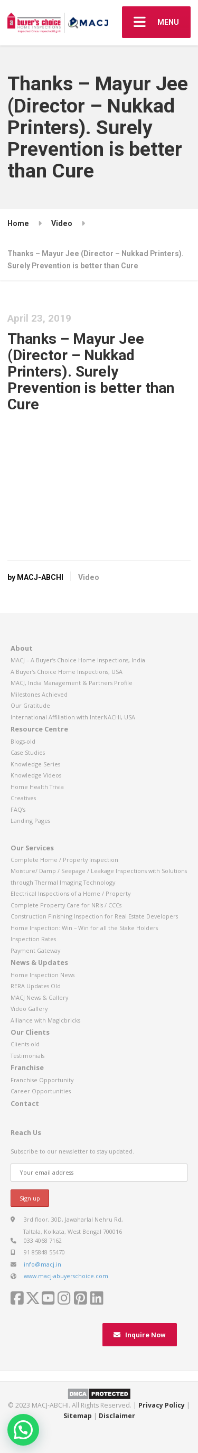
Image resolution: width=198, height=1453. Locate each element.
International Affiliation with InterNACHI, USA (73, 717)
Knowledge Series (35, 764)
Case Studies (28, 752)
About (22, 648)
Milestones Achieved (39, 694)
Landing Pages (30, 820)
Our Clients (30, 1032)
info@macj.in (42, 1264)
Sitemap (77, 1415)
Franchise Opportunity (42, 1080)
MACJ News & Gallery (39, 997)
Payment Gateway (35, 950)
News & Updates (39, 962)
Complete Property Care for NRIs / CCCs (66, 905)
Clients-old (25, 1044)
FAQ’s (18, 809)
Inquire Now (140, 1335)
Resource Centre (39, 729)
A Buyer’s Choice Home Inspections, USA (66, 672)
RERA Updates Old (36, 986)
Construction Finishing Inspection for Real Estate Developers (94, 916)
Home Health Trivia (37, 787)
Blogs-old (23, 741)
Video (88, 577)
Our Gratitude (30, 705)
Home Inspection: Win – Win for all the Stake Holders (84, 928)
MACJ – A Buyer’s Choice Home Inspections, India (78, 660)
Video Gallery (29, 1009)
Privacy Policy (161, 1405)
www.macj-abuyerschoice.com (66, 1276)
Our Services (32, 847)
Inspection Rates (33, 939)
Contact (25, 1103)
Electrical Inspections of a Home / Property (70, 893)
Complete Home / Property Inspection (64, 860)
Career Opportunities (41, 1091)
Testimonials (27, 1056)
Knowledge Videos (36, 775)
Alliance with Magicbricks (45, 1020)
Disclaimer (117, 1415)
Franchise (27, 1067)
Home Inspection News (42, 975)
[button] (23, 1430)
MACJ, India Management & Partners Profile (72, 683)
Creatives (23, 798)
